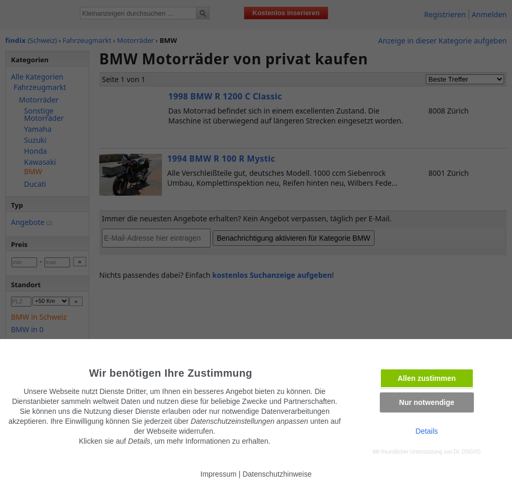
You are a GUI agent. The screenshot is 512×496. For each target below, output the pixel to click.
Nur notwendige (427, 402)
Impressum (219, 474)
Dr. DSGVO (467, 452)
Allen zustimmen (427, 378)
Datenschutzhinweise (276, 474)
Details (426, 431)
